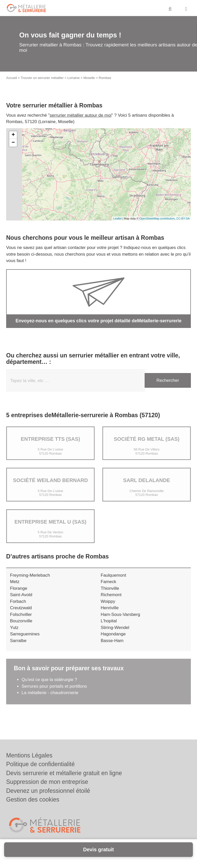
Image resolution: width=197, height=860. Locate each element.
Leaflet (117, 218)
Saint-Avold (21, 594)
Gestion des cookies (32, 799)
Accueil (11, 78)
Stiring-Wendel (115, 627)
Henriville (110, 607)
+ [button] (13, 135)
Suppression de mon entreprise (47, 781)
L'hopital (109, 620)
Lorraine (73, 78)
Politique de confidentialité (40, 764)
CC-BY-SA (183, 218)
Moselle (89, 78)
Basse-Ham (112, 640)
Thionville (110, 588)
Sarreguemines (25, 634)
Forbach (18, 601)
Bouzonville (21, 620)
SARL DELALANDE (146, 480)
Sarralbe (18, 640)
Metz (14, 581)
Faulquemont (113, 575)
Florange (18, 588)
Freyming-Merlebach (30, 575)
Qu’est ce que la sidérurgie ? (49, 679)
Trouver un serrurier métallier (42, 78)
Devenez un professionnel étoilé (48, 790)
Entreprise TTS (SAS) (50, 439)
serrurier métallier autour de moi (81, 115)
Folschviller (21, 614)
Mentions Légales (29, 755)
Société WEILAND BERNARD (50, 480)
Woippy (108, 601)
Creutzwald (21, 607)
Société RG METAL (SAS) (147, 439)
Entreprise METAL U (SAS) (50, 522)
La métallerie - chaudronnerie (50, 692)
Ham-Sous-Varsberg (120, 614)
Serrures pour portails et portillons (54, 686)
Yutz (14, 627)
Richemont (111, 594)
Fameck (108, 581)
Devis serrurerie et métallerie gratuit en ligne (64, 773)
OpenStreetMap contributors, (157, 218)
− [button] (13, 143)
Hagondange (113, 634)
